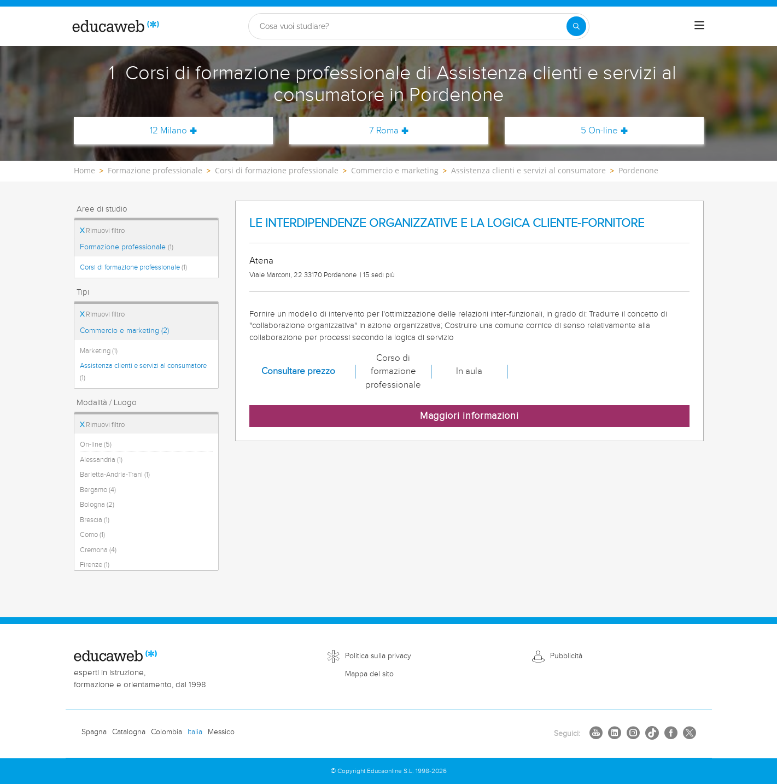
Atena (261, 260)
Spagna (94, 732)
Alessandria (101, 459)
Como (92, 534)
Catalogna (128, 732)
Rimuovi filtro (102, 230)
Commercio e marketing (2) (124, 330)
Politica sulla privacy (378, 656)
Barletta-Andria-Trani (115, 474)
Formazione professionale (126, 247)
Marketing (99, 351)
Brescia (94, 520)
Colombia (166, 732)
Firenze (94, 564)
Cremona (98, 550)
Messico (221, 732)
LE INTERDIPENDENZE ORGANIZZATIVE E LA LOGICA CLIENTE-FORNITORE (446, 223)
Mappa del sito (369, 674)
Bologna (97, 504)
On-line (96, 444)
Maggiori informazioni (469, 416)
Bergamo (98, 489)
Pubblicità (566, 656)
